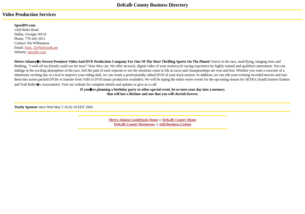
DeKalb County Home (179, 120)
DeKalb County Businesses (134, 124)
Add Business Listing (175, 124)
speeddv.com (37, 52)
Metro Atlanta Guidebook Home (133, 120)
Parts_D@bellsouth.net (41, 47)
